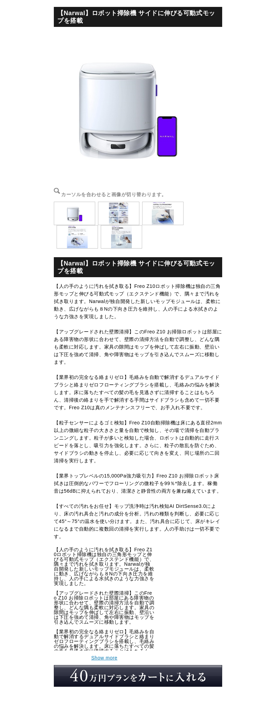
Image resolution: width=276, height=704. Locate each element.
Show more (104, 658)
